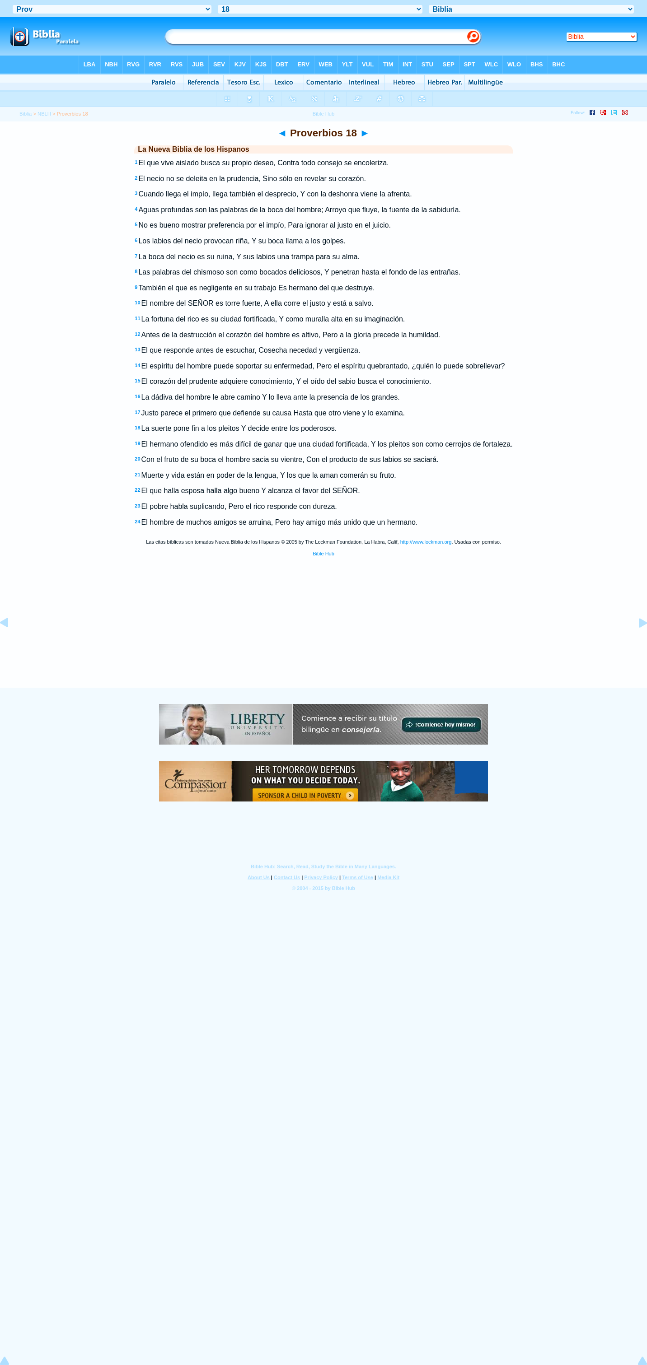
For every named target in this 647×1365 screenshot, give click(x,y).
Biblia (25, 113)
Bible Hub (323, 553)
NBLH (44, 113)
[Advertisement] (323, 632)
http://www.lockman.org (426, 542)
